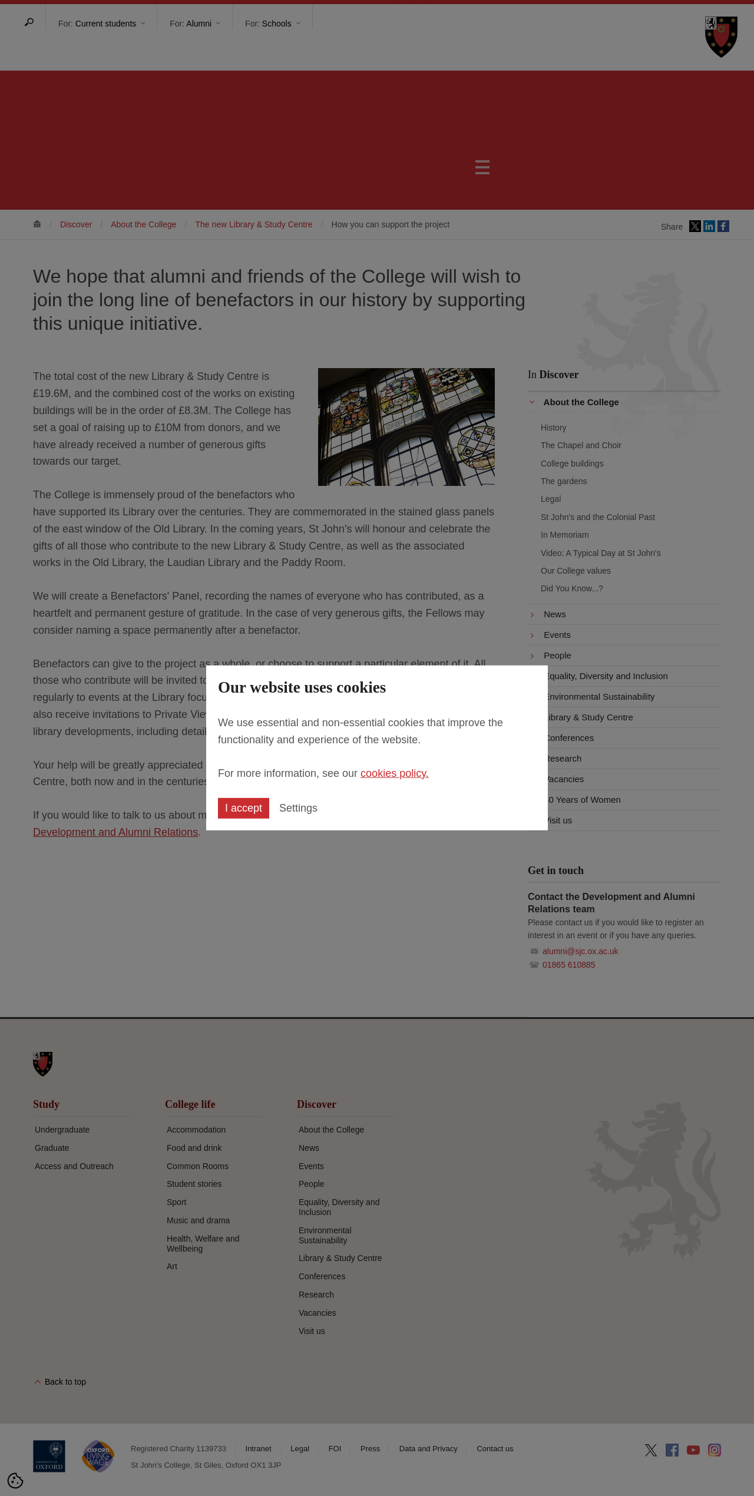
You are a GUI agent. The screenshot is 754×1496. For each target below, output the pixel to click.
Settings (298, 808)
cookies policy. (395, 773)
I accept (243, 808)
